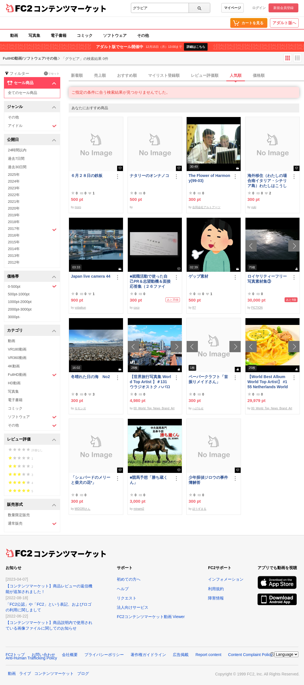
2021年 (14, 201)
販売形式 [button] (31, 504)
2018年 (14, 222)
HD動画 (14, 383)
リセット (51, 73)
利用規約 (216, 589)
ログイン (259, 8)
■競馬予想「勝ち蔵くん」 (148, 480)
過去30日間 (17, 167)
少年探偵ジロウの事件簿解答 (208, 480)
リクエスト (127, 598)
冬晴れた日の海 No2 (90, 376)
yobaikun (80, 307)
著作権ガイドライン (148, 654)
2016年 (14, 235)
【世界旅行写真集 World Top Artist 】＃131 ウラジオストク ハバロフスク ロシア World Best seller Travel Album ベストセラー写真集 (150, 381)
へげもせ (198, 408)
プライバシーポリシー (104, 654)
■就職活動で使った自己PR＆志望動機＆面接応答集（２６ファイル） (150, 281)
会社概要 (70, 654)
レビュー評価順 (204, 75)
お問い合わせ (43, 654)
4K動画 (14, 366)
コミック (85, 35)
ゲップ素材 (198, 276)
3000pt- (14, 317)
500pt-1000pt (19, 294)
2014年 (14, 249)
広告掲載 (181, 654)
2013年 (14, 255)
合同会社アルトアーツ (206, 207)
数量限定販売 (19, 515)
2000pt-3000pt (20, 309)
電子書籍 (58, 35)
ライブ (25, 673)
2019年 (14, 215)
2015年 (14, 242)
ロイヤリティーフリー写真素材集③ (267, 279)
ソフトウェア (115, 35)
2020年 (14, 208)
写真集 (34, 35)
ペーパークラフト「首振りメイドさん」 (208, 379)
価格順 (259, 75)
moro (78, 207)
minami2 (138, 508)
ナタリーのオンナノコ (149, 175)
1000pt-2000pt (20, 302)
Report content (208, 654)
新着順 (77, 75)
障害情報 (216, 598)
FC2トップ (15, 654)
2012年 (14, 262)
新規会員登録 (283, 8)
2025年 (14, 174)
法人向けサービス (132, 607)
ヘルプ (123, 589)
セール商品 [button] (31, 83)
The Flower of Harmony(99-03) (209, 178)
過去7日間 (16, 158)
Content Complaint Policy (250, 654)
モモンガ (80, 408)
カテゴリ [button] (31, 330)
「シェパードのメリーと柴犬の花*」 (90, 480)
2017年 (32, 229)
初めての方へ (128, 579)
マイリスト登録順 (164, 75)
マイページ (232, 8)
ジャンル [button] (31, 107)
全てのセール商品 (22, 93)
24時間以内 (17, 150)
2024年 (14, 181)
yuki (253, 207)
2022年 (14, 195)
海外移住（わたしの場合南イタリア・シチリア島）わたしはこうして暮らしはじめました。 (267, 180)
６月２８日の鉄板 (86, 175)
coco (136, 307)
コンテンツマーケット (70, 8)
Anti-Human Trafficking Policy (31, 658)
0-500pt (32, 286)
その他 (143, 35)
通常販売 (32, 523)
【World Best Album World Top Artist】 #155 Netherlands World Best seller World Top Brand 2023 (267, 381)
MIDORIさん (82, 508)
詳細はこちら (196, 46)
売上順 (100, 75)
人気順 (236, 75)
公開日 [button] (31, 140)
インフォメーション (225, 579)
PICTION (257, 307)
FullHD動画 (32, 374)
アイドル (32, 125)
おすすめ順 (127, 75)
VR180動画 (17, 349)
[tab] (186, 75)
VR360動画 (17, 358)
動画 (14, 35)
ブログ (83, 673)
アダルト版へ (284, 23)
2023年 (14, 188)
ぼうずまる (199, 508)
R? (194, 307)
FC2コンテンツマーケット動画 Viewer (151, 616)
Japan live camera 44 (90, 276)
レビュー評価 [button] (31, 439)
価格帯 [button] (31, 276)
